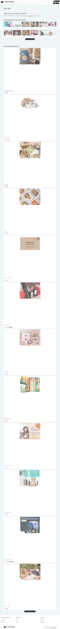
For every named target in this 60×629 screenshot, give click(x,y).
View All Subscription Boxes (30, 611)
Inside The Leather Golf (7, 559)
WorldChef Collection (7, 418)
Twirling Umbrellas (54, 627)
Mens (41, 36)
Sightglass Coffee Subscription (8, 90)
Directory (16, 3)
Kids (5, 36)
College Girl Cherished (7, 512)
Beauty (50, 27)
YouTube (42, 622)
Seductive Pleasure (7, 324)
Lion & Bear (6, 184)
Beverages (23, 36)
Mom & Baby (33, 36)
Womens (14, 36)
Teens (50, 36)
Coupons (24, 3)
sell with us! (57, 1)
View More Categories (30, 39)
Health (5, 27)
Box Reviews (20, 3)
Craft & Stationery (16, 27)
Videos (34, 3)
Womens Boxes (3, 619)
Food (23, 27)
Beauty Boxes (3, 622)
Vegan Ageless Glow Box (8, 465)
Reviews (17, 619)
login (54, 3)
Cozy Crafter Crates (7, 137)
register (57, 3)
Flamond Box (6, 371)
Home (41, 27)
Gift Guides (31, 3)
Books (32, 27)
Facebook (42, 619)
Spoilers (27, 3)
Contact (37, 3)
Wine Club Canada (7, 606)
